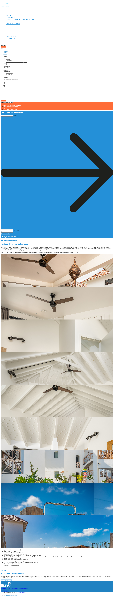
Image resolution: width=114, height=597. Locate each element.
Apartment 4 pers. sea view (10, 106)
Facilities (6, 30)
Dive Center (8, 28)
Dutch (5, 54)
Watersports (8, 34)
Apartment (10, 17)
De (4, 82)
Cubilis (17, 236)
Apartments (8, 13)
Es (4, 85)
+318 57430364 (5, 590)
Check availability (5, 233)
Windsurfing (11, 36)
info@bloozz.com (5, 591)
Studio (8, 15)
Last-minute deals (13, 23)
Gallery (6, 40)
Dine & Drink (8, 26)
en (1, 48)
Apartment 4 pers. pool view (10, 108)
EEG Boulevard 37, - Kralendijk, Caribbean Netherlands (14, 588)
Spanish (5, 52)
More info (3, 45)
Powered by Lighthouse (22, 592)
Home (5, 11)
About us (6, 32)
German (5, 51)
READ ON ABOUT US (6, 580)
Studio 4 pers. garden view (7, 102)
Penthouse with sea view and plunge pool (21, 19)
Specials (6, 21)
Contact (6, 42)
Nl (4, 86)
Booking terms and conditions (10, 79)
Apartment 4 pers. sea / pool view (12, 105)
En (4, 83)
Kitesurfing (10, 38)
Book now (3, 47)
